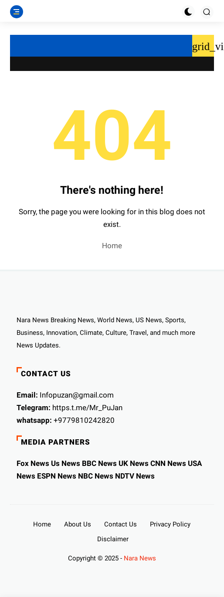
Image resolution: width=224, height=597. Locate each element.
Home (112, 245)
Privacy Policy (170, 524)
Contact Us (120, 524)
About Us (77, 524)
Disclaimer (113, 539)
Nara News (140, 558)
